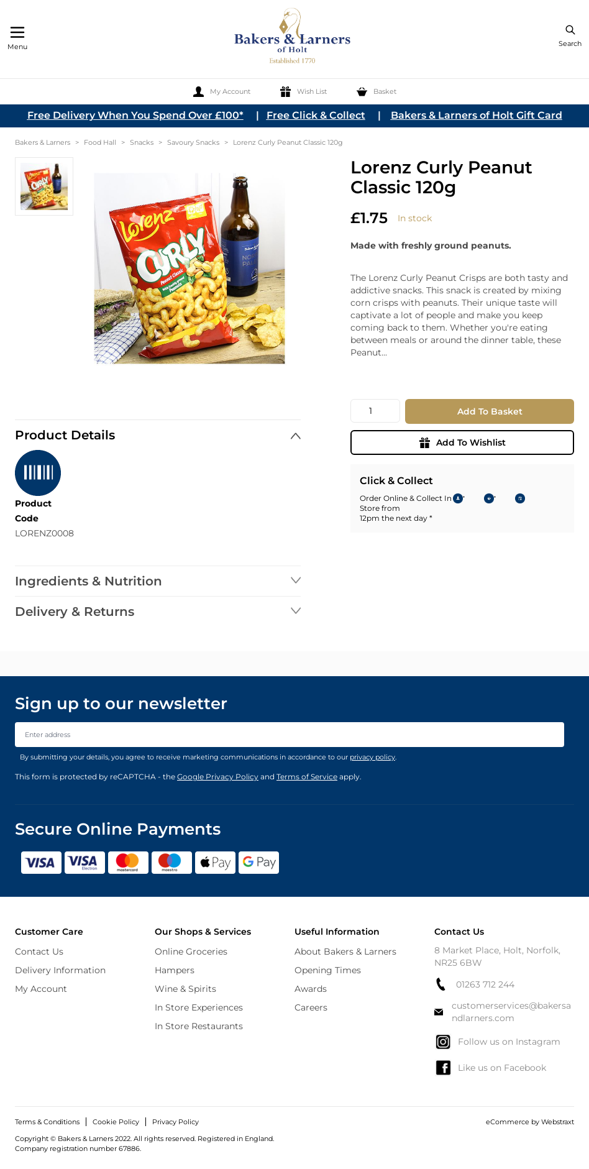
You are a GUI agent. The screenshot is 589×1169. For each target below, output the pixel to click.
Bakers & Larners (42, 142)
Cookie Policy (116, 1121)
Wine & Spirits (185, 988)
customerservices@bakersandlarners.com (502, 1012)
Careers (310, 1007)
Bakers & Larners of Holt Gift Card (476, 115)
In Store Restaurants (199, 1026)
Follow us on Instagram (497, 1041)
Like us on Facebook (490, 1067)
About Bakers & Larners (345, 951)
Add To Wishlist (462, 442)
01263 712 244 (474, 984)
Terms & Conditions (47, 1121)
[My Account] (221, 91)
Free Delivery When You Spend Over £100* (135, 115)
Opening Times (327, 970)
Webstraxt (557, 1121)
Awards (310, 988)
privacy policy (372, 757)
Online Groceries (191, 951)
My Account (41, 988)
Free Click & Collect (316, 115)
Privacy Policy (175, 1121)
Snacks (141, 142)
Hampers (174, 970)
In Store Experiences (199, 1007)
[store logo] (293, 37)
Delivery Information (60, 970)
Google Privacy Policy (217, 776)
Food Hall (100, 142)
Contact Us (39, 951)
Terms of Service (306, 776)
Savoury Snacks (193, 142)
